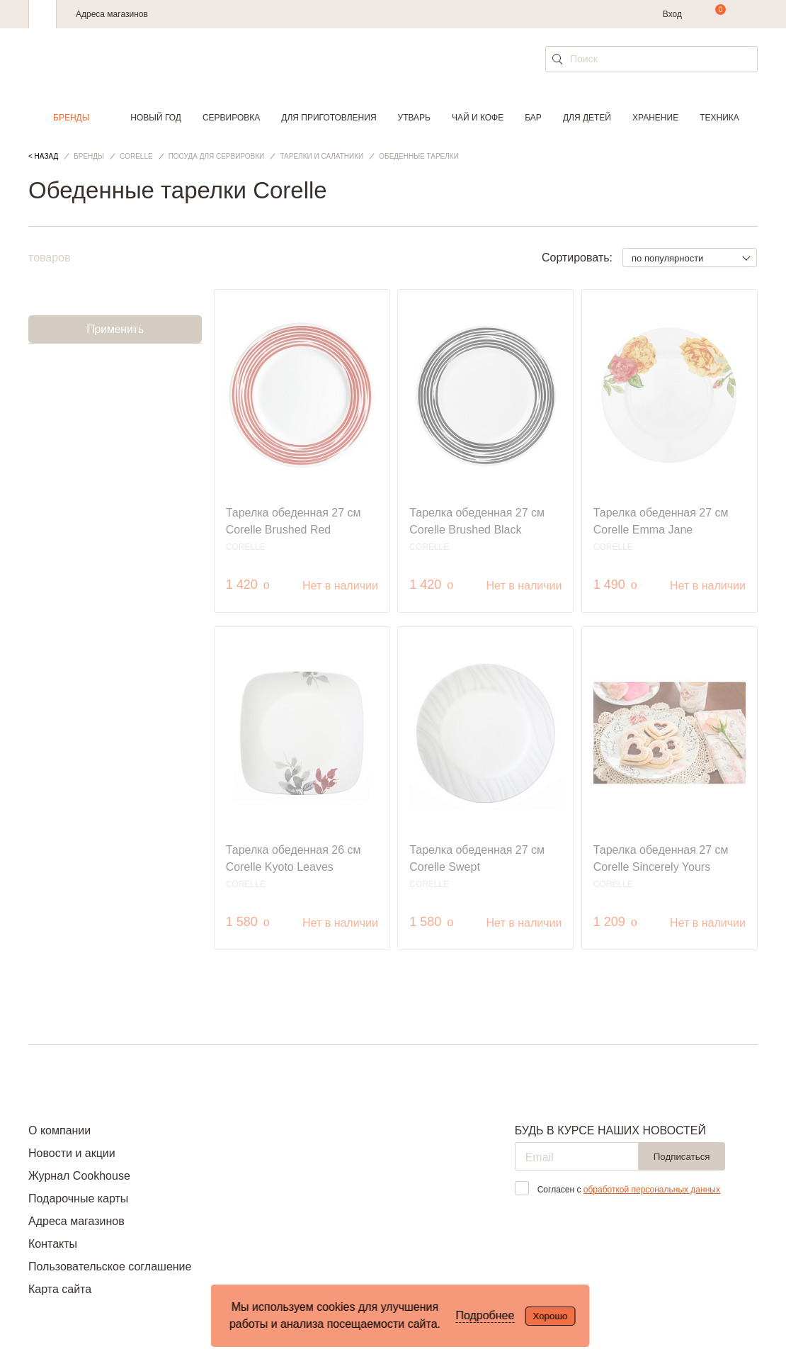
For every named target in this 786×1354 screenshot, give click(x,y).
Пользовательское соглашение (109, 1266)
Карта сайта (59, 1289)
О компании (59, 1130)
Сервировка (231, 118)
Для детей (587, 118)
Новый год (155, 118)
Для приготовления (328, 118)
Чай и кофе (477, 118)
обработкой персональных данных (651, 1190)
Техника (719, 118)
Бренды (71, 118)
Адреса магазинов (112, 14)
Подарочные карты (78, 1198)
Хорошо (549, 1316)
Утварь (414, 118)
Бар (533, 118)
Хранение (655, 118)
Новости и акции (71, 1153)
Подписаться (682, 1156)
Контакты (52, 1244)
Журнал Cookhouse (79, 1176)
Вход (672, 14)
